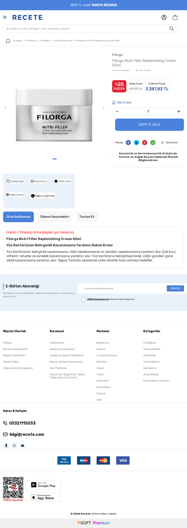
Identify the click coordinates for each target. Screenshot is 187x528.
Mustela (102, 361)
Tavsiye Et (172, 142)
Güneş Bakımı (151, 349)
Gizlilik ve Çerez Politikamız (67, 355)
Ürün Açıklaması (18, 217)
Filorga (117, 55)
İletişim (7, 342)
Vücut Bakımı (151, 361)
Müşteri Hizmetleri (14, 355)
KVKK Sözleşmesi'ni (98, 299)
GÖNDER (175, 288)
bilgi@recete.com (27, 434)
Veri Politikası (58, 368)
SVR (99, 399)
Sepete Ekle (150, 125)
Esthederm (103, 387)
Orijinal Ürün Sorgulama (18, 368)
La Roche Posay (107, 355)
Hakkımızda (57, 342)
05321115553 (22, 423)
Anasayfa (14, 41)
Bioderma (103, 342)
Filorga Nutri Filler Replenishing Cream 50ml (98, 40)
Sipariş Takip (11, 361)
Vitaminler (149, 355)
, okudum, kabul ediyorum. (108, 299)
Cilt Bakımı (31, 40)
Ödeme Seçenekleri (54, 217)
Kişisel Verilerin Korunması (66, 361)
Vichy (100, 374)
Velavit (101, 349)
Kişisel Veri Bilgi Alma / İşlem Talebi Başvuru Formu (67, 376)
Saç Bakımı (150, 368)
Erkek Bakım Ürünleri (156, 380)
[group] (54, 103)
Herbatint (103, 380)
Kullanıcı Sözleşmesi (62, 349)
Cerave (101, 393)
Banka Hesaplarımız (15, 349)
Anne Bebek (151, 374)
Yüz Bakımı (45, 40)
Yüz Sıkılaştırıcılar (63, 40)
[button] (54, 158)
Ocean (101, 368)
